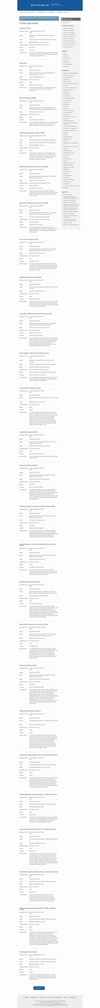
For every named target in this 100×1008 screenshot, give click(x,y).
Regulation (67, 169)
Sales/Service (67, 171)
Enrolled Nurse (68, 112)
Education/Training (69, 110)
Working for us (31, 12)
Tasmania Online (33, 997)
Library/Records (68, 136)
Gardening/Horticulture (70, 116)
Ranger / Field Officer (69, 163)
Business (66, 93)
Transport (67, 183)
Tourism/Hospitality (69, 179)
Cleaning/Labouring (69, 98)
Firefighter (67, 114)
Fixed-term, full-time (69, 32)
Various (66, 66)
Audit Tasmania (68, 194)
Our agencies (51, 12)
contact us (63, 1001)
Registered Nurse (69, 167)
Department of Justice (70, 202)
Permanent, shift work (69, 45)
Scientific (66, 173)
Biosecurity (67, 91)
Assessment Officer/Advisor (71, 87)
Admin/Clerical (68, 77)
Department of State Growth (71, 211)
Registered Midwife (69, 165)
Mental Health (68, 150)
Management (68, 138)
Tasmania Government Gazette (55, 997)
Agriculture (67, 79)
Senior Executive (68, 47)
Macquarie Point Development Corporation (71, 216)
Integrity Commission (69, 213)
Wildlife (66, 188)
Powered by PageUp (72, 997)
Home (65, 997)
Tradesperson (67, 181)
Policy (66, 156)
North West (67, 58)
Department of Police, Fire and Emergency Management (71, 208)
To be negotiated (68, 64)
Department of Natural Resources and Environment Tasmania (71, 205)
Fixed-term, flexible (69, 30)
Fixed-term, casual (69, 28)
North (66, 56)
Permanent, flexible (69, 38)
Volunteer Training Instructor (71, 185)
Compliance (67, 102)
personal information (56, 1003)
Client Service (68, 100)
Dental (66, 106)
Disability (66, 108)
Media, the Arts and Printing (71, 146)
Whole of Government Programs (71, 225)
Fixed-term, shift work (70, 36)
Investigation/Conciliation (70, 130)
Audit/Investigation (69, 89)
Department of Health (70, 200)
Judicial (66, 132)
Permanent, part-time (70, 42)
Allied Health (67, 81)
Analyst (66, 85)
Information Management (70, 126)
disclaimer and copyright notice (47, 1005)
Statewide (67, 62)
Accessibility (26, 997)
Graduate (66, 118)
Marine (66, 140)
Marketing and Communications (71, 143)
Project (66, 161)
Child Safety (67, 96)
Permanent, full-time (69, 40)
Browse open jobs (42, 12)
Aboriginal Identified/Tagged (71, 73)
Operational (67, 154)
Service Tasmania (43, 997)
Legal (65, 134)
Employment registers (62, 12)
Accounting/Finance (69, 75)
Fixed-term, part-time (69, 34)
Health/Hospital (68, 120)
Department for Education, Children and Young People (71, 197)
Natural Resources (68, 152)
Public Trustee (68, 222)
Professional (67, 158)
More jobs (39, 988)
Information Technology (70, 128)
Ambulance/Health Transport (71, 83)
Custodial (66, 104)
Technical (66, 177)
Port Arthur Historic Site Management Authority (70, 220)
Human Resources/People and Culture (71, 123)
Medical (66, 148)
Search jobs (23, 12)
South (66, 60)
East (65, 53)
